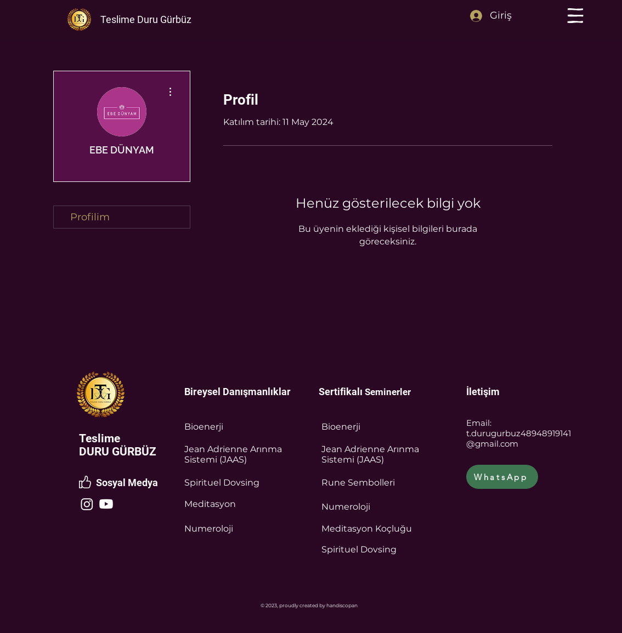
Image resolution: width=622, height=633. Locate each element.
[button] (575, 15)
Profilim (90, 217)
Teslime (99, 438)
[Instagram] (87, 504)
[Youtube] (106, 504)
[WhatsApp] (502, 477)
